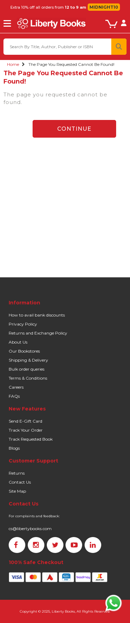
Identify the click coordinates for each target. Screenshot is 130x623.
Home (13, 64)
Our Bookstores (24, 351)
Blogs (14, 448)
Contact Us (20, 482)
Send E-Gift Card (25, 421)
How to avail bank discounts (37, 315)
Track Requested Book (31, 439)
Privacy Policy (23, 324)
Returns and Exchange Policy (38, 333)
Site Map (17, 491)
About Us (18, 342)
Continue (74, 129)
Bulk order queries (26, 369)
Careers (16, 387)
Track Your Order (26, 430)
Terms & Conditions (28, 378)
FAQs (14, 396)
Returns (17, 473)
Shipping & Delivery (28, 360)
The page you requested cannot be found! (71, 64)
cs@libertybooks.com (30, 528)
